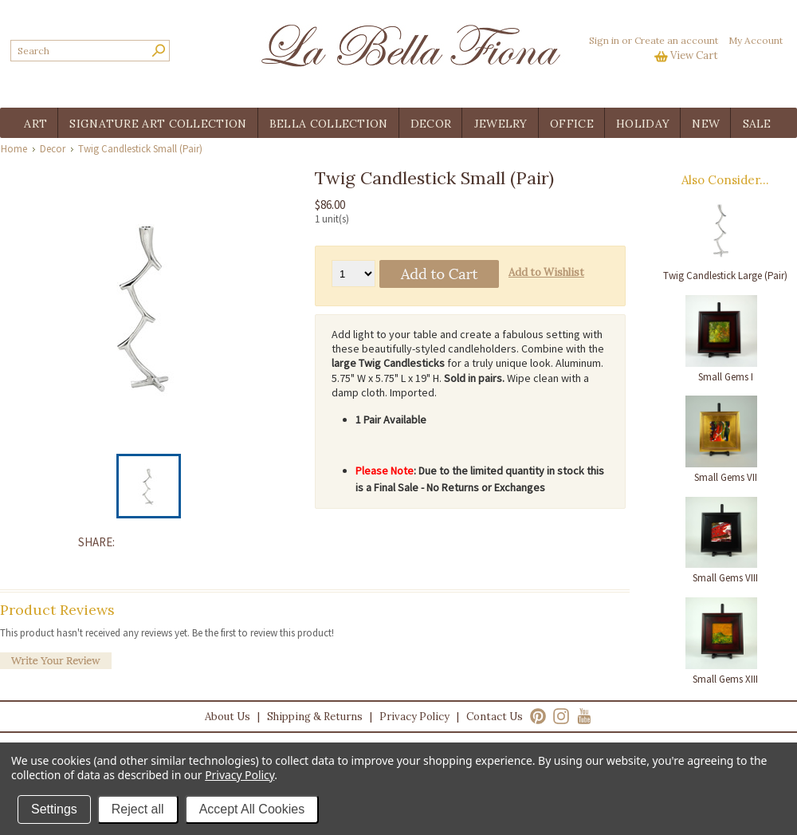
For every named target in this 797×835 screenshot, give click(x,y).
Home (14, 149)
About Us (227, 716)
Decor (52, 149)
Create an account (676, 40)
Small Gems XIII (725, 679)
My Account (755, 40)
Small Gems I (725, 377)
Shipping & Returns (315, 716)
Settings (54, 809)
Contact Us (494, 716)
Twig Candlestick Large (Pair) (725, 275)
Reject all (138, 809)
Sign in (604, 40)
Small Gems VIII (725, 578)
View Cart (694, 55)
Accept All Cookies (252, 809)
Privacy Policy (414, 716)
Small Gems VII (725, 477)
